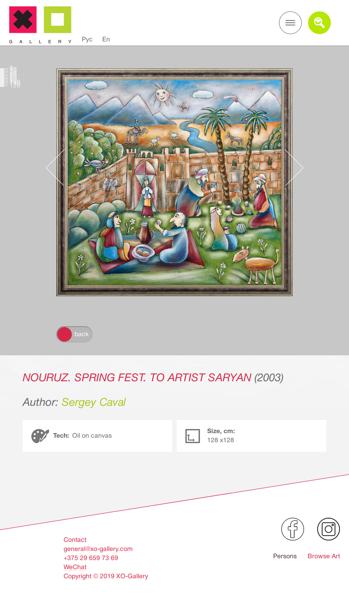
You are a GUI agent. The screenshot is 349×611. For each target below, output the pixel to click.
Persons (285, 556)
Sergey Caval (94, 402)
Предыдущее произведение (59, 167)
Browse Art (324, 556)
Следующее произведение (289, 167)
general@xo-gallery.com (98, 548)
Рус (87, 39)
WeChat (75, 567)
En (106, 39)
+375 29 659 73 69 (91, 557)
